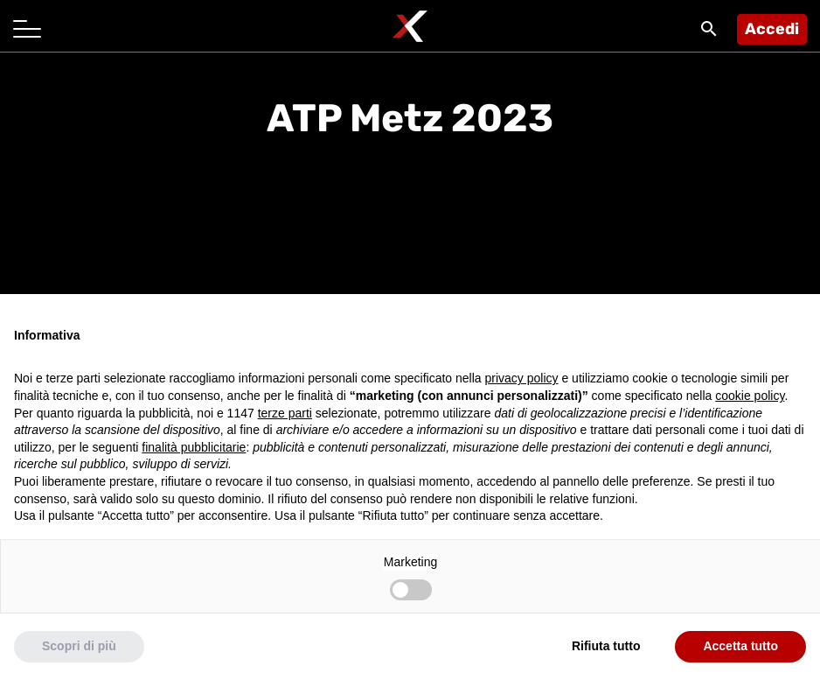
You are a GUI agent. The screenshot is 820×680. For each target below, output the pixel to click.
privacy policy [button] (522, 378)
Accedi (772, 29)
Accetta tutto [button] (740, 646)
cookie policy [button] (749, 396)
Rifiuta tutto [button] (606, 646)
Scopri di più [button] (79, 646)
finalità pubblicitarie (194, 447)
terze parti (285, 413)
